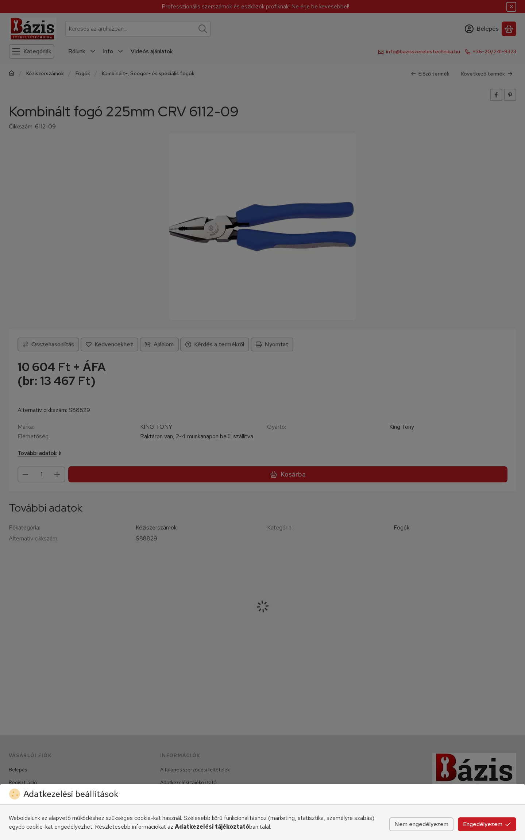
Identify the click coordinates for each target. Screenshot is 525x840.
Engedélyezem (487, 824)
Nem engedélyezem (421, 824)
